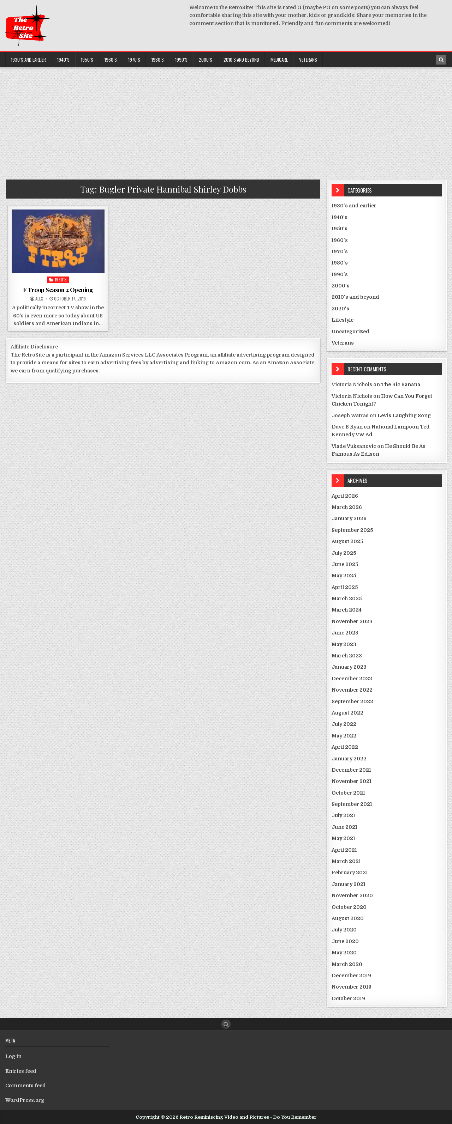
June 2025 (345, 564)
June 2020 (345, 941)
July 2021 (343, 815)
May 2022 (344, 736)
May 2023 (344, 644)
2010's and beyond (355, 297)
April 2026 (345, 496)
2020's (340, 308)
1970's (340, 251)
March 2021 (346, 861)
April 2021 (344, 850)
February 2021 (350, 872)
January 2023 (349, 667)
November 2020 (352, 895)
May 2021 (343, 838)
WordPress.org (24, 1100)
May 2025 (344, 575)
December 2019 (351, 975)
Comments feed (25, 1085)
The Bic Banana (400, 384)
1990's (340, 274)
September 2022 (352, 701)
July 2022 (344, 724)
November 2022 (352, 690)
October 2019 (348, 998)
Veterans (308, 59)
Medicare (279, 59)
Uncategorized (350, 331)
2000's (341, 285)
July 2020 (344, 929)
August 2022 (347, 713)
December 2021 (351, 770)
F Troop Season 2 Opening (58, 289)
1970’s (134, 59)
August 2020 (348, 918)
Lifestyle (342, 320)
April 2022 (345, 747)
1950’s (87, 59)
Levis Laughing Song (404, 415)
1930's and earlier (354, 205)
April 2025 (345, 587)
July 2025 (344, 553)
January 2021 (348, 884)
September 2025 (352, 530)
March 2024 (347, 610)
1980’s (157, 59)
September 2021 (352, 804)
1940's (339, 217)
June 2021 (344, 827)
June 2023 (345, 633)
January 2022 (349, 758)
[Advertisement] (226, 121)
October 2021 (348, 793)
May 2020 (344, 952)
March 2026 (347, 507)
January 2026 (349, 518)
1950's (339, 228)
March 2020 (347, 964)
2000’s (205, 59)
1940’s (63, 59)
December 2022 (352, 678)
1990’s (181, 59)
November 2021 (351, 781)
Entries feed (20, 1071)
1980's (340, 263)
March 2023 (347, 655)
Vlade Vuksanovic (354, 446)
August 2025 (347, 541)
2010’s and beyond (241, 59)
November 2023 (352, 621)
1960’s (111, 59)
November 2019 (351, 987)
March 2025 (347, 598)
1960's (61, 279)
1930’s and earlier (28, 59)
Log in (13, 1056)
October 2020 (349, 907)
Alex (39, 299)
